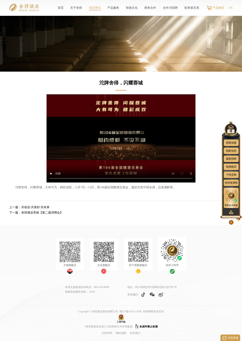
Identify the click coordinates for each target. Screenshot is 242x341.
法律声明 (107, 333)
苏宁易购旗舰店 (138, 265)
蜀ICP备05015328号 (130, 311)
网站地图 (121, 333)
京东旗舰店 (103, 265)
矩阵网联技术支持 (153, 311)
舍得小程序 (172, 265)
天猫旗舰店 (69, 265)
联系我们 (135, 333)
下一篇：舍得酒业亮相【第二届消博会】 (36, 212)
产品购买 (218, 7)
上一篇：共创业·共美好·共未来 (29, 207)
